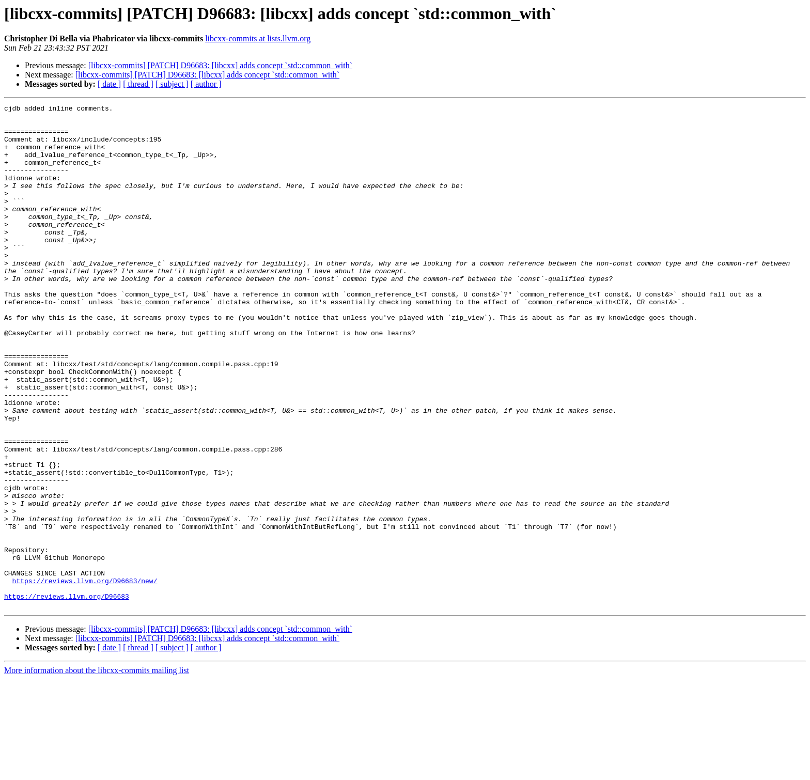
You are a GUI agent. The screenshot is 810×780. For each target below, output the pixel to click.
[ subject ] (172, 84)
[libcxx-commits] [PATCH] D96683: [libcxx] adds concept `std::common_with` (220, 65)
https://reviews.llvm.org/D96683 (66, 695)
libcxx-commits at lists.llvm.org (257, 38)
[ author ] (206, 84)
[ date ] (109, 84)
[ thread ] (138, 84)
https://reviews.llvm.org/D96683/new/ (85, 676)
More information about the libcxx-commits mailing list (96, 771)
